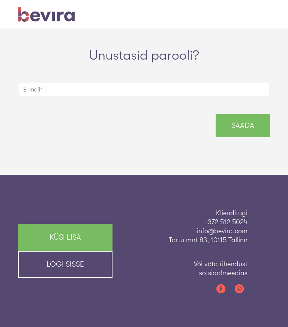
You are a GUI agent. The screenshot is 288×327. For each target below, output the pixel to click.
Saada (242, 125)
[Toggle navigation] (259, 14)
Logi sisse (65, 264)
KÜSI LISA (65, 237)
